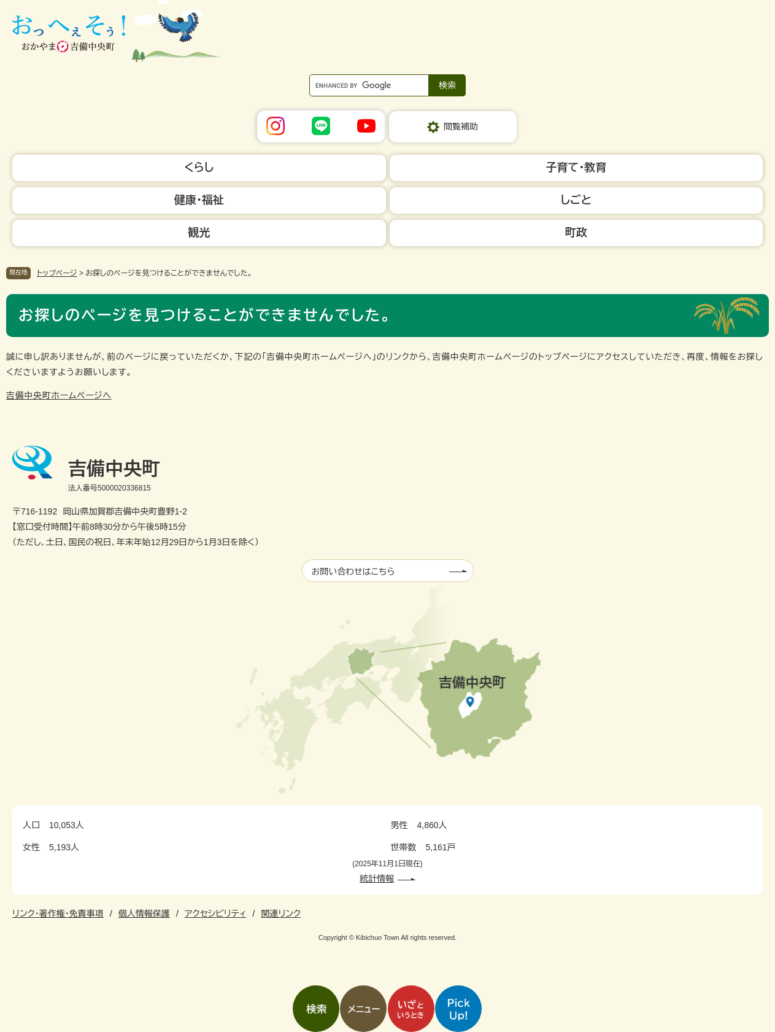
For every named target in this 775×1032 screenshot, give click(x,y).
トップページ (57, 273)
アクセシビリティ (215, 913)
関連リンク (281, 913)
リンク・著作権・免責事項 (58, 913)
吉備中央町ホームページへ (59, 395)
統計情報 (377, 878)
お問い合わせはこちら (353, 571)
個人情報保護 (144, 913)
